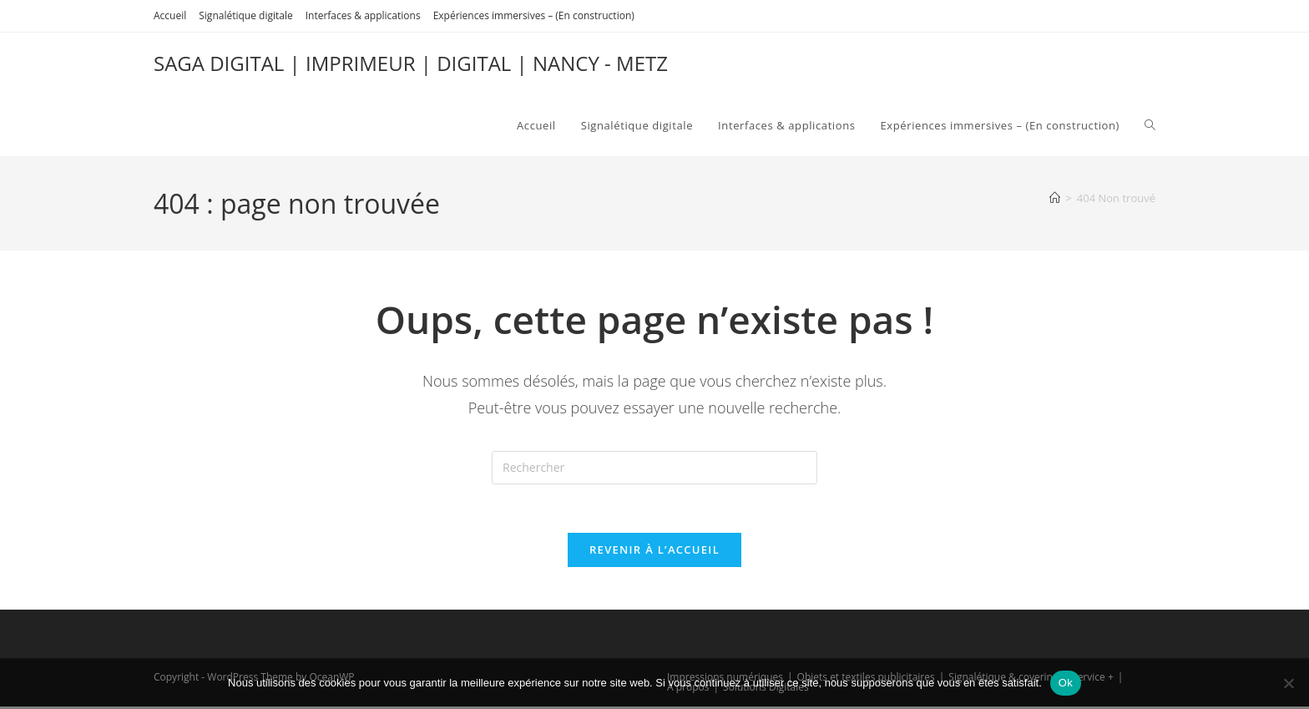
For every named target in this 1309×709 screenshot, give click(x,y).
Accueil (170, 15)
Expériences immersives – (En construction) (533, 15)
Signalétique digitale (245, 15)
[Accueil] (1054, 197)
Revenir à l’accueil (654, 552)
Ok (1066, 682)
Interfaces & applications (363, 15)
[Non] (1288, 683)
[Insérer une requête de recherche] (654, 467)
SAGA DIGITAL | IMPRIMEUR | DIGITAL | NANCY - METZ (411, 63)
